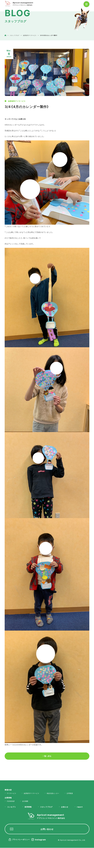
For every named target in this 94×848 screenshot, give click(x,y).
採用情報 (28, 807)
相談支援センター (53, 793)
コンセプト (11, 807)
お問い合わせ (47, 829)
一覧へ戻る (47, 756)
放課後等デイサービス (17, 101)
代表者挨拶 (11, 801)
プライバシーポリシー (21, 839)
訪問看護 (70, 793)
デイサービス (11, 793)
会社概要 (25, 801)
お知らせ (65, 807)
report (80, 807)
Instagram (40, 839)
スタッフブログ (46, 807)
